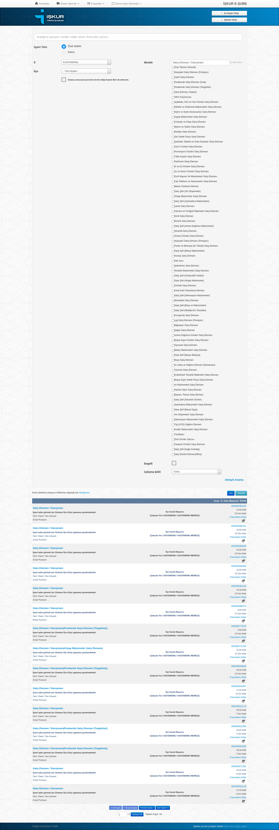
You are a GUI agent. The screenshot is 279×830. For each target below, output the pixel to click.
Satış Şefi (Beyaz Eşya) (185, 409)
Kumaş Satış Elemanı (184, 255)
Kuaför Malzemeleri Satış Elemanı (191, 429)
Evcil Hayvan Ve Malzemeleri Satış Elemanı (195, 176)
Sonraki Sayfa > (147, 808)
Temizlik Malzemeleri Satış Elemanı (191, 270)
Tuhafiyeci (179, 434)
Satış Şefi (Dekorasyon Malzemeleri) (192, 295)
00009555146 (238, 786)
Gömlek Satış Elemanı (185, 285)
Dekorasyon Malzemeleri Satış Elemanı (193, 419)
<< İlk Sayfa (115, 808)
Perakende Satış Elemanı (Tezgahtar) (192, 87)
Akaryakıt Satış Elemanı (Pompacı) (191, 72)
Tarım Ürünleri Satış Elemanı (188, 146)
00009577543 (238, 626)
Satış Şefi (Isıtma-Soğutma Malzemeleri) (194, 226)
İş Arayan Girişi (229, 13)
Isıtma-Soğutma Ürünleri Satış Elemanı (193, 335)
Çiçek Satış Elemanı (184, 77)
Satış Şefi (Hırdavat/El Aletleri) (189, 275)
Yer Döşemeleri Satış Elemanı (189, 414)
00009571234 (238, 646)
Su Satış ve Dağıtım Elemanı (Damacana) (194, 365)
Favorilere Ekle (238, 517)
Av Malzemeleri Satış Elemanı (189, 384)
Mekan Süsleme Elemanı (186, 186)
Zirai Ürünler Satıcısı (184, 439)
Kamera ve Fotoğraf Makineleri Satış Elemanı (196, 211)
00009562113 (238, 706)
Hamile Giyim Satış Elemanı (188, 389)
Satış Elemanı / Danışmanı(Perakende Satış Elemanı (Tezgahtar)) (70, 628)
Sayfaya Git (137, 814)
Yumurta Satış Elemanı (185, 370)
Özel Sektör (73, 46)
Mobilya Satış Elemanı (185, 131)
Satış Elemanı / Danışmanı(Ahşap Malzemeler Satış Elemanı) (68, 648)
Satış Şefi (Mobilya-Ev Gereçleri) (190, 310)
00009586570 (238, 606)
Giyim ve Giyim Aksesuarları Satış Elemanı (195, 112)
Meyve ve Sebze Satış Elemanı (189, 127)
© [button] (51, 826)
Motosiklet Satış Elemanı (186, 300)
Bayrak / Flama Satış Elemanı (189, 394)
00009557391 (238, 766)
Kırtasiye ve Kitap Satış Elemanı (190, 122)
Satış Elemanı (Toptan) (185, 92)
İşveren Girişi (229, 19)
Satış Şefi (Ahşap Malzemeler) (189, 280)
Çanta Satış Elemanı (184, 206)
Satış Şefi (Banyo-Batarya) (187, 355)
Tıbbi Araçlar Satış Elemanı (187, 156)
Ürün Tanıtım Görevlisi (185, 67)
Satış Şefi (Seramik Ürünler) (188, 399)
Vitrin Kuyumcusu (182, 97)
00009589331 (238, 526)
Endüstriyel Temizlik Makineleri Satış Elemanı (196, 375)
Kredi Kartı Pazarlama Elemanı (189, 290)
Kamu (69, 52)
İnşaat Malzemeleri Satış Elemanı (190, 117)
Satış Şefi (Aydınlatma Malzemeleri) (191, 201)
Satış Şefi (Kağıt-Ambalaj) (187, 449)
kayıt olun (229, 826)
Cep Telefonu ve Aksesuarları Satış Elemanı (195, 181)
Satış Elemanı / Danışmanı (48, 508)
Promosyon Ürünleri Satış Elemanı (191, 151)
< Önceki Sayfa (130, 808)
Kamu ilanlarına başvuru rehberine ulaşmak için (61, 492)
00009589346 (238, 546)
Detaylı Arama (234, 479)
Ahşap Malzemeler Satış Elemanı (190, 196)
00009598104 (238, 506)
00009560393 (238, 746)
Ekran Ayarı (126, 3)
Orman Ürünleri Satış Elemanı (189, 236)
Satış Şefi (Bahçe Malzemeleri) (189, 251)
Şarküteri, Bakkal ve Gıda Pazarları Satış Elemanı (198, 141)
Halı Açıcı (179, 260)
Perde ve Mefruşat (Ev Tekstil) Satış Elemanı (196, 246)
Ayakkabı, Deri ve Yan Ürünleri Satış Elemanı (196, 102)
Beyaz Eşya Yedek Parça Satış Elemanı (193, 380)
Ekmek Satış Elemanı (184, 221)
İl (222, 500)
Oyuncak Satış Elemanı (185, 345)
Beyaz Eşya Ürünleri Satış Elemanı (191, 340)
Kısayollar (95, 3)
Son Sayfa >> (163, 808)
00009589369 (238, 566)
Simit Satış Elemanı (184, 216)
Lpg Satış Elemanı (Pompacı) (188, 320)
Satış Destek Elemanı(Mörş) (188, 454)
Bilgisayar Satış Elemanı (186, 325)
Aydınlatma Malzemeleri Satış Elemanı (193, 404)
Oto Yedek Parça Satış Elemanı (189, 136)
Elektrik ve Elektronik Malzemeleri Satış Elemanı (198, 107)
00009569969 (238, 666)
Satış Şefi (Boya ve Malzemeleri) (190, 305)
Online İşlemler (67, 3)
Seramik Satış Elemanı (185, 231)
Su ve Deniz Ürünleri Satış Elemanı (191, 171)
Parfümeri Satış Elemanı (186, 161)
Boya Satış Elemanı (184, 360)
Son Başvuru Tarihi (235, 500)
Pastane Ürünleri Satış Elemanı (189, 444)
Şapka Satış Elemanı (184, 330)
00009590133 (238, 586)
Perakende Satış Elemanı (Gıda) (190, 82)
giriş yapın (241, 826)
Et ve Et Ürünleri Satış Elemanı (189, 166)
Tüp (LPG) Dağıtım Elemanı (188, 424)
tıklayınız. (84, 492)
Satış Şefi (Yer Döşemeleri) (187, 191)
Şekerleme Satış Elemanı (186, 265)
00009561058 (238, 726)
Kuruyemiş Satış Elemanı (186, 315)
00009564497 (238, 686)
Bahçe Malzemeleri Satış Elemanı (190, 350)
